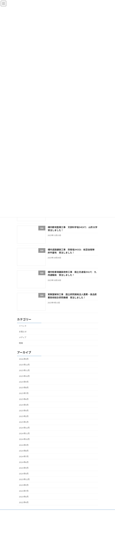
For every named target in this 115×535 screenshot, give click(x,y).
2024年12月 (24, 428)
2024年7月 (23, 456)
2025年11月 (24, 370)
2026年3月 (23, 359)
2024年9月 (23, 445)
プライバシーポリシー (26, 518)
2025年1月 (23, 422)
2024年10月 (24, 439)
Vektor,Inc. (83, 530)
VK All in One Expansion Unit (65, 530)
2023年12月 (24, 479)
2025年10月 (24, 376)
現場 (21, 343)
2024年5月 (23, 468)
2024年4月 (23, 473)
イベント (23, 326)
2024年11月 (24, 433)
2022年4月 (23, 502)
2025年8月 (23, 387)
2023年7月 (23, 491)
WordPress (33, 530)
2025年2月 (23, 416)
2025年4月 (23, 410)
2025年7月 (23, 393)
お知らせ (23, 331)
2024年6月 (23, 462)
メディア (22, 337)
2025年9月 (23, 382)
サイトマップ (22, 512)
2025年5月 (23, 405)
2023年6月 (23, 496)
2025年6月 (23, 399)
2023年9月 (23, 485)
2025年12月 (24, 364)
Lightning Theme (47, 530)
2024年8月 (23, 450)
